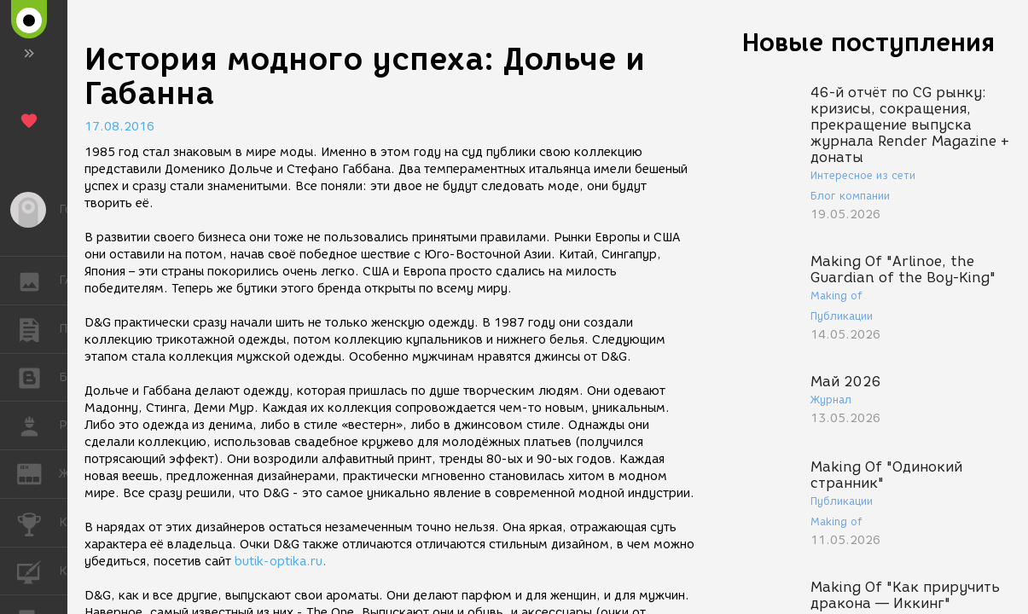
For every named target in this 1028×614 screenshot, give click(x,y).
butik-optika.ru (278, 561)
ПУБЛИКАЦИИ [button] (38, 329)
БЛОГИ (38, 376)
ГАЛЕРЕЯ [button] (38, 280)
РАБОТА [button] (38, 425)
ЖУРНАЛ (38, 473)
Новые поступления (868, 42)
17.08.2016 (119, 126)
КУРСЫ (38, 570)
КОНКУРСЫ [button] (38, 523)
